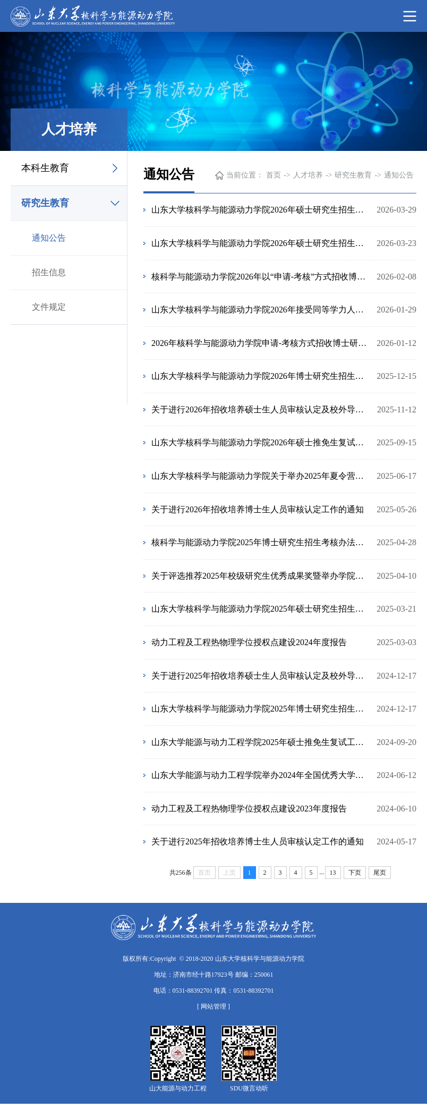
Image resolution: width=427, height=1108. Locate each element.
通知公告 (49, 237)
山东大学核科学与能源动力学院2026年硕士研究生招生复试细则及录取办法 (260, 243)
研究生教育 (45, 203)
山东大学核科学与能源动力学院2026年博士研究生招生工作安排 (260, 377)
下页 (354, 877)
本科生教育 (45, 168)
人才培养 (308, 175)
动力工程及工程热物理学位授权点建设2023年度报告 (249, 812)
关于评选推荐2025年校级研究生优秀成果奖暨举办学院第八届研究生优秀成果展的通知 (260, 577)
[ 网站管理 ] (213, 1010)
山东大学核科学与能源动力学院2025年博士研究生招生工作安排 (260, 711)
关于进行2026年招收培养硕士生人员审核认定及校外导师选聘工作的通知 (260, 410)
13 (333, 877)
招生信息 (49, 272)
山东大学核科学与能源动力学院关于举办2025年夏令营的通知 (260, 477)
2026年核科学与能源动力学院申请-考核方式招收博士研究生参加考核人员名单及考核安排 (260, 343)
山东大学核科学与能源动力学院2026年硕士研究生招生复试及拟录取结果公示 (260, 209)
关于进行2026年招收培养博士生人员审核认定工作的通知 (257, 510)
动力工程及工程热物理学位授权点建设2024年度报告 (249, 644)
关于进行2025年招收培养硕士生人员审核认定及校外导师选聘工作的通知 (260, 678)
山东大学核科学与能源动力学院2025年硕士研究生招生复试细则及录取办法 (260, 611)
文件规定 (49, 306)
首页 (273, 175)
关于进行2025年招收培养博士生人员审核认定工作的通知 (257, 845)
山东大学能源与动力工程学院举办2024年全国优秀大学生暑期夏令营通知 (260, 778)
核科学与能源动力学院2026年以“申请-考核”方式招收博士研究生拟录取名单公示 (260, 276)
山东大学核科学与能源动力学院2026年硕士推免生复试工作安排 (260, 444)
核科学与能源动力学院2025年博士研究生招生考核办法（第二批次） (260, 544)
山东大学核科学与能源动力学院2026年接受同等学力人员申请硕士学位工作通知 (260, 310)
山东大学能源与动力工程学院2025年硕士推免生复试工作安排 (260, 745)
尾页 (379, 877)
